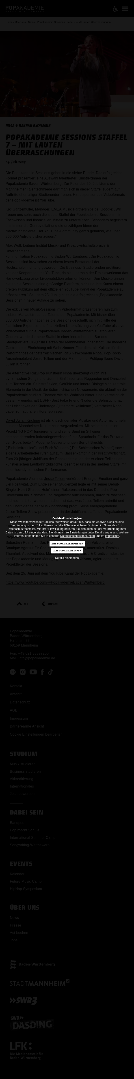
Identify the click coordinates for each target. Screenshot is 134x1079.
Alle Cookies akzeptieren (67, 543)
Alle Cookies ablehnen (67, 550)
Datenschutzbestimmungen (77, 535)
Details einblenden (67, 558)
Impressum (112, 535)
